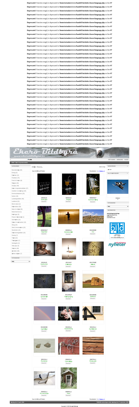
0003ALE (44, 198)
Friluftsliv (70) (16, 178)
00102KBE (93, 230)
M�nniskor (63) (16, 206)
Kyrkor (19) (15, 196)
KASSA (126, 159)
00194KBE (44, 327)
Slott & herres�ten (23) (18, 227)
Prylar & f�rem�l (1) (18, 217)
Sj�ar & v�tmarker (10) (19, 222)
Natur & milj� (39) (17, 209)
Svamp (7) (15, 235)
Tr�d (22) (15, 238)
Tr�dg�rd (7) (16, 240)
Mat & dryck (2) (16, 204)
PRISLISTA (109, 216)
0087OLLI (93, 359)
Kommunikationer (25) (18, 193)
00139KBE (44, 295)
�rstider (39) (15, 251)
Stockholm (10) (16, 230)
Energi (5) (14, 172)
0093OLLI (44, 392)
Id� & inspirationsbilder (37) (20, 188)
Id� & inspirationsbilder (21, 162)
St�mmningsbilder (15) (18, 232)
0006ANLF (93, 198)
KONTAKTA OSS (111, 217)
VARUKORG (120, 159)
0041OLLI (93, 327)
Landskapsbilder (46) (18, 199)
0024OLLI (68, 327)
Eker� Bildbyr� (74, 406)
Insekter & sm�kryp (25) (19, 191)
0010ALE (44, 262)
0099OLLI (68, 392)
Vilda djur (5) (15, 246)
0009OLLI (68, 230)
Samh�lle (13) (16, 219)
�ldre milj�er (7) (17, 253)
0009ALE (118, 198)
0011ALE (69, 262)
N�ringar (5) (15, 214)
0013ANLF (68, 295)
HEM (13, 162)
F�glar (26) (15, 183)
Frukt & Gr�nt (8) (17, 180)
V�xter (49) (15, 248)
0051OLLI (44, 359)
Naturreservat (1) (17, 212)
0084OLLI (68, 359)
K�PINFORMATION (112, 215)
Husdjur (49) (15, 185)
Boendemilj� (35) (17, 170)
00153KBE (93, 295)
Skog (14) (14, 225)
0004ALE (69, 198)
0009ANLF (44, 230)
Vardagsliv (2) (16, 243)
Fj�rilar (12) (15, 175)
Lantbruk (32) (15, 201)
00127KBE (93, 262)
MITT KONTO (111, 159)
